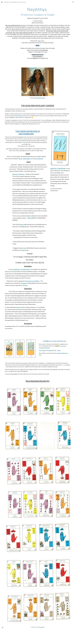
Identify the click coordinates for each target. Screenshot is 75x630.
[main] (37, 34)
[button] (2, 2)
